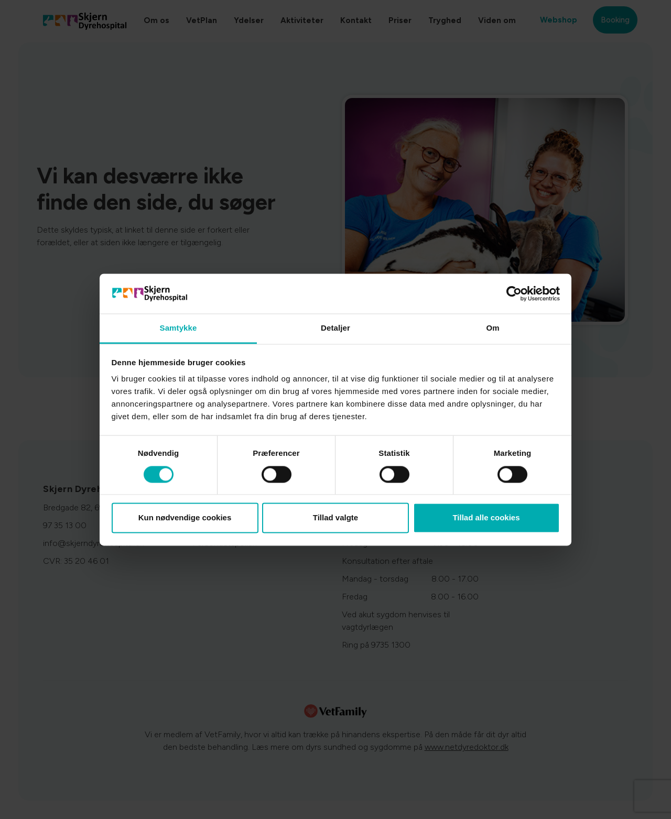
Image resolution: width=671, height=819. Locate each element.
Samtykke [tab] (178, 328)
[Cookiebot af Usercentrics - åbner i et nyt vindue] (514, 293)
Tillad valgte (335, 518)
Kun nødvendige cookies (185, 518)
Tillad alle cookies (486, 518)
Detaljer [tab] (335, 328)
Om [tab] (492, 328)
